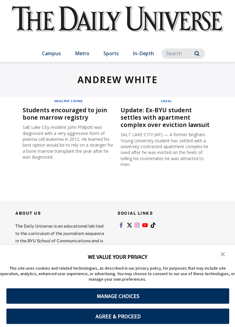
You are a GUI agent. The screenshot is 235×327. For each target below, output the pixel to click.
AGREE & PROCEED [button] (117, 316)
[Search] (183, 53)
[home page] (117, 24)
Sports (111, 53)
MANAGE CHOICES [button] (118, 296)
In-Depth (143, 53)
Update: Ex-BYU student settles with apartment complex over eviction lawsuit (166, 117)
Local (166, 101)
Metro (82, 53)
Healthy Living (68, 101)
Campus (51, 53)
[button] (223, 254)
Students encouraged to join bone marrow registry (66, 113)
